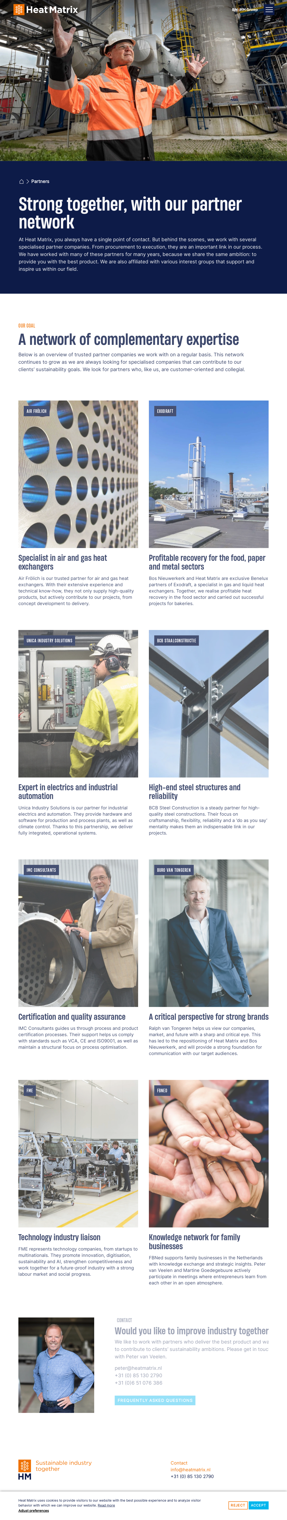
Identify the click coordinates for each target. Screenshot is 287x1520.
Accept (258, 1505)
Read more (106, 1505)
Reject (238, 1505)
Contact (179, 1463)
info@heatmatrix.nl (191, 1469)
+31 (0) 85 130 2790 (192, 1476)
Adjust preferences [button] (33, 1511)
